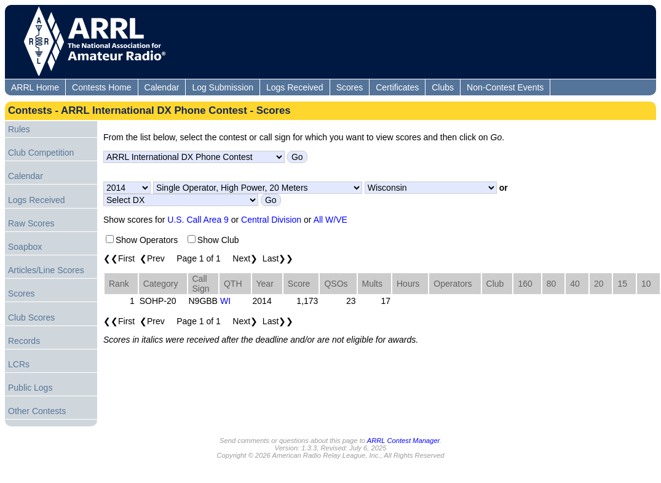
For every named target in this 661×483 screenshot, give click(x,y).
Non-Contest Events (505, 87)
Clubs (443, 87)
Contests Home (101, 87)
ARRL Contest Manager (403, 440)
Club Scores (31, 317)
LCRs (19, 364)
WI (225, 301)
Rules (19, 129)
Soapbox (25, 247)
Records (24, 341)
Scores (349, 87)
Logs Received (294, 87)
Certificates (397, 87)
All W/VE (330, 220)
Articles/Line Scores (46, 270)
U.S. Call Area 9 (198, 220)
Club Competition (41, 153)
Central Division (271, 220)
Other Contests (37, 411)
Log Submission (222, 87)
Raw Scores (31, 223)
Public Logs (30, 388)
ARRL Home (35, 87)
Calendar (162, 87)
